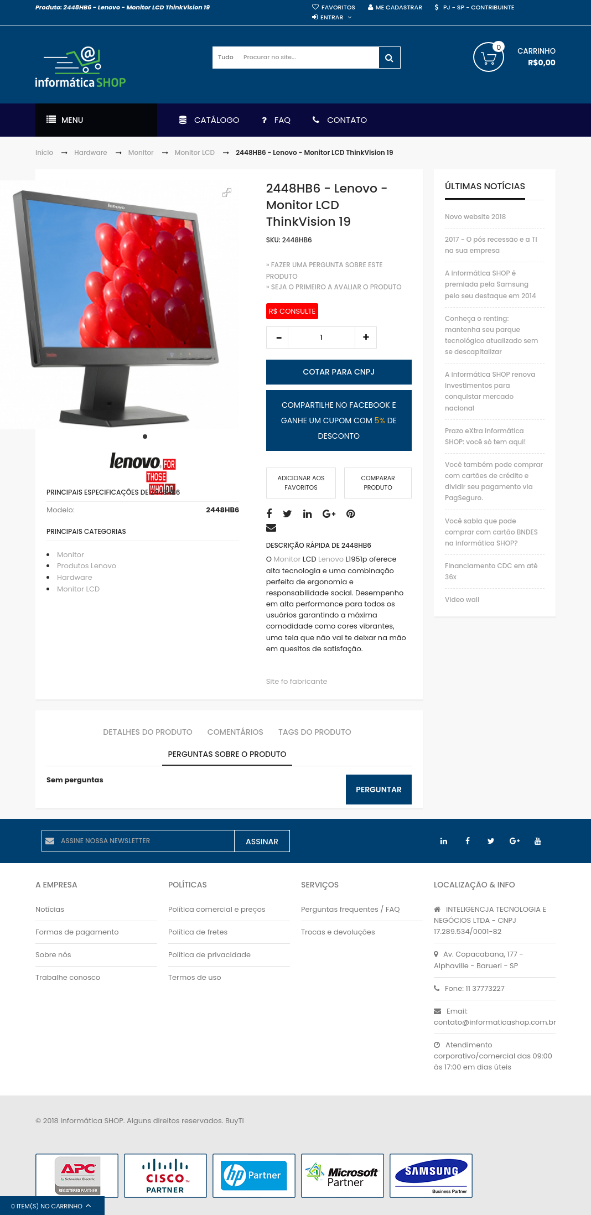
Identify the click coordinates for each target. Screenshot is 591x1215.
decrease (277, 337)
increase (366, 337)
